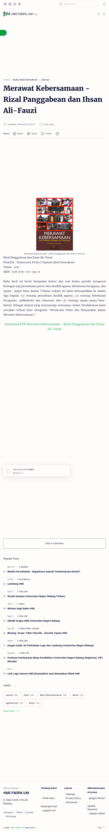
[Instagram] (8, 812)
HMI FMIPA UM (22, 14)
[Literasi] (35, 628)
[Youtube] (29, 812)
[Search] (98, 14)
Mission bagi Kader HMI (21, 608)
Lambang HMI (15, 583)
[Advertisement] (54, 55)
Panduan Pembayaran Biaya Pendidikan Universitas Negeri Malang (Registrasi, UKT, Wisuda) (55, 659)
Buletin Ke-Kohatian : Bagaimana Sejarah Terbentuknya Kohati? (43, 571)
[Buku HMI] (26, 628)
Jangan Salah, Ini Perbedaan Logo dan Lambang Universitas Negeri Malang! (50, 645)
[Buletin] (24, 566)
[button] (5, 4)
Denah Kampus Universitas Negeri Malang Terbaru (36, 596)
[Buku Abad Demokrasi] (53, 695)
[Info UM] (23, 591)
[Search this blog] (77, 4)
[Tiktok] (19, 812)
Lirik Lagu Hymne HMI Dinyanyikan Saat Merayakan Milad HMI (43, 673)
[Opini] (21, 603)
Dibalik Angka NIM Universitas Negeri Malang (33, 620)
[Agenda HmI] (14, 703)
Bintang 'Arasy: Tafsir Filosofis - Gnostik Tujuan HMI (37, 633)
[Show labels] (12, 711)
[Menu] (104, 14)
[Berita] (78, 695)
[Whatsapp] (11, 816)
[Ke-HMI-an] (24, 579)
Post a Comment (54, 543)
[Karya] (34, 703)
